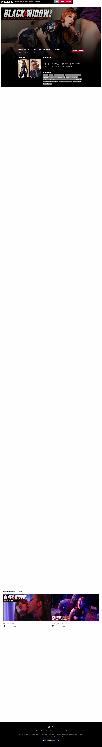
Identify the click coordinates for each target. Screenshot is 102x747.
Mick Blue (32, 77)
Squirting (67, 79)
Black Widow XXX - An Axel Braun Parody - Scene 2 (15, 621)
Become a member (65, 1)
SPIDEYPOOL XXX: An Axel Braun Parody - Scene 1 (63, 621)
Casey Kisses (11, 623)
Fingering (61, 79)
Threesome (68, 75)
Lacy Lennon (21, 77)
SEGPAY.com (62, 737)
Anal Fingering (61, 77)
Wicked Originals (47, 83)
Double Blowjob (47, 79)
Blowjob (68, 77)
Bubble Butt (46, 77)
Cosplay (62, 75)
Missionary (46, 81)
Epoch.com (23, 737)
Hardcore (45, 75)
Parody (51, 75)
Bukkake (61, 81)
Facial (74, 81)
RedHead (56, 75)
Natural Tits (53, 77)
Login (56, 1)
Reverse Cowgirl (54, 81)
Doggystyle (78, 79)
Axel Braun (8, 624)
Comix (79, 81)
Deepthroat (74, 77)
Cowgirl (72, 79)
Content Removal (82, 737)
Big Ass (73, 75)
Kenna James (60, 623)
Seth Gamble (54, 623)
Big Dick (79, 75)
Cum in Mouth (68, 81)
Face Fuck (54, 79)
